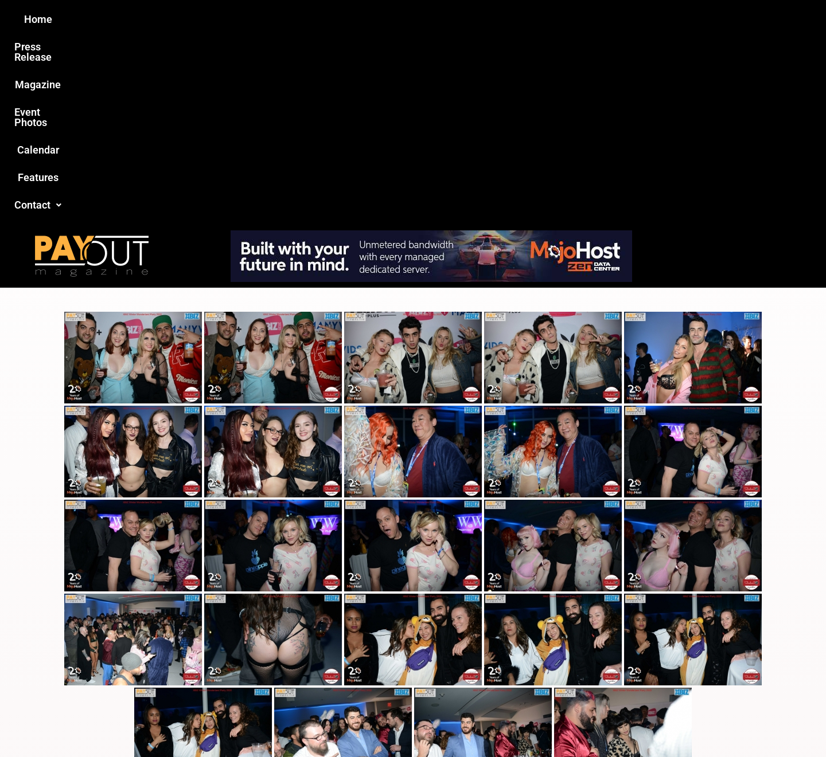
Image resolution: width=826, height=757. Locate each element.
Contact (606, 19)
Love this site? (237, 670)
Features (545, 19)
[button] (606, 19)
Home (210, 19)
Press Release (274, 19)
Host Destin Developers (663, 723)
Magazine (348, 19)
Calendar (487, 19)
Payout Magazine (279, 723)
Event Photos (418, 19)
